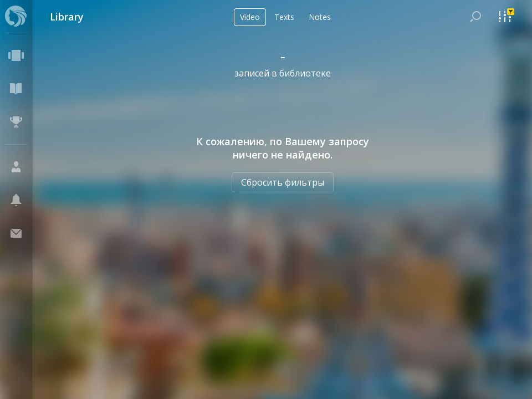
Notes (320, 17)
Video (250, 17)
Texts (284, 17)
